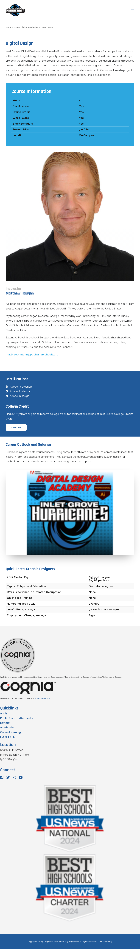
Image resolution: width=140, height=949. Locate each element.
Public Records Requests (16, 718)
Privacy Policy (105, 941)
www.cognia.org (42, 698)
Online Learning (10, 732)
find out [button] (16, 427)
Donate (5, 722)
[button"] (1, 778)
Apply (4, 713)
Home (8, 27)
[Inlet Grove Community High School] (15, 10)
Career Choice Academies (26, 27)
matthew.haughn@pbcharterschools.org (32, 354)
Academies (7, 727)
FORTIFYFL (7, 736)
